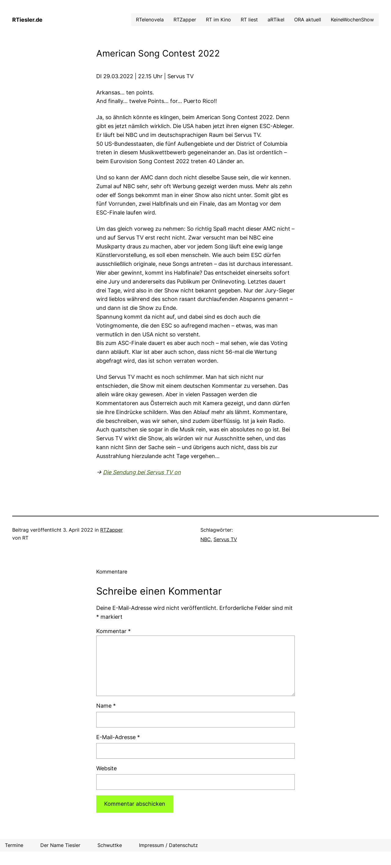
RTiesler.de (27, 19)
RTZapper (111, 530)
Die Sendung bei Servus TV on (142, 472)
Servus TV (225, 539)
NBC (205, 539)
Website (106, 768)
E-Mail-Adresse (118, 737)
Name (106, 705)
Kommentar (113, 631)
